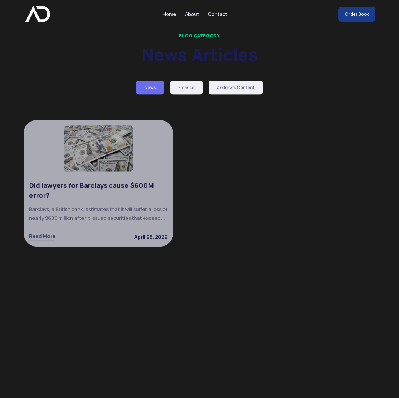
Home (169, 14)
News (150, 88)
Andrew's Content (236, 88)
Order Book (357, 14)
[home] (37, 14)
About (192, 14)
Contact (217, 14)
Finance (186, 88)
